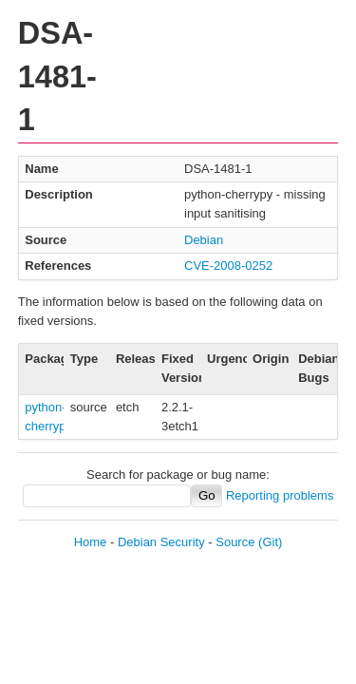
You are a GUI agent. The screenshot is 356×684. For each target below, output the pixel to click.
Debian (203, 240)
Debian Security (161, 542)
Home (90, 542)
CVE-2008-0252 (228, 265)
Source (234, 542)
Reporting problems (279, 495)
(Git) (270, 542)
